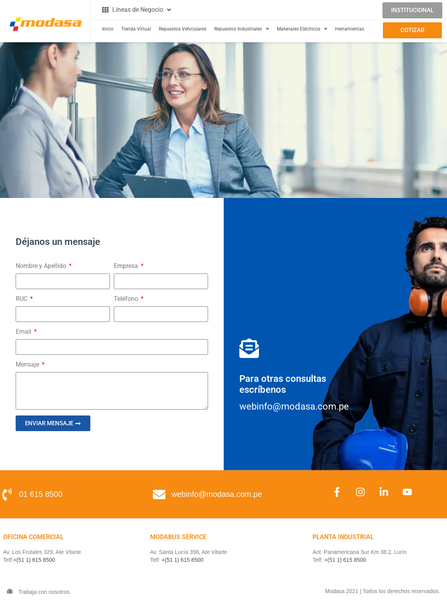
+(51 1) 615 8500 (34, 560)
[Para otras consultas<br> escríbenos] (249, 348)
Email (24, 331)
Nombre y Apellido (42, 266)
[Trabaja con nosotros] (10, 591)
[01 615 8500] (7, 494)
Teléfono (127, 298)
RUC (22, 298)
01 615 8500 (41, 494)
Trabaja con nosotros (44, 592)
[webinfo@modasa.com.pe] (159, 494)
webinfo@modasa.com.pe (216, 494)
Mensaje (28, 364)
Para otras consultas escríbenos (282, 384)
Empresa (127, 266)
